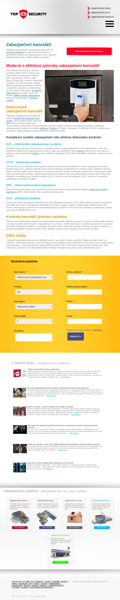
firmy (14, 583)
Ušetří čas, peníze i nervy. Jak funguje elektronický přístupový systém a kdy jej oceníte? (64, 444)
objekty (40, 582)
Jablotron (44, 128)
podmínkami (97, 330)
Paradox (53, 128)
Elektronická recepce (41, 587)
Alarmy (25, 587)
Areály (43, 585)
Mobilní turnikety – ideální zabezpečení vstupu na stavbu (50, 407)
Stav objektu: (19, 301)
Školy (37, 583)
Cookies (38, 596)
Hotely (35, 585)
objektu (35, 153)
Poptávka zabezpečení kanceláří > (89, 51)
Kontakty (103, 582)
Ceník (88, 582)
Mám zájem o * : (21, 272)
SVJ (31, 583)
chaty (48, 582)
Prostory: (18, 287)
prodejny (23, 583)
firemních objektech (15, 52)
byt (32, 582)
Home (75, 582)
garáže (55, 582)
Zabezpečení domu (101, 8)
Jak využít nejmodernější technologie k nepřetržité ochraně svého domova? (58, 388)
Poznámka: (19, 331)
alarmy (81, 151)
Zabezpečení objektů (102, 17)
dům (28, 582)
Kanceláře (17, 585)
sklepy (64, 582)
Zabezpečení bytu (100, 13)
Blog (95, 582)
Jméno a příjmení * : (75, 272)
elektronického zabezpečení (27, 95)
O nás (82, 582)
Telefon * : (70, 301)
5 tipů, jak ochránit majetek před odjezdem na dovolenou (50, 463)
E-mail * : (70, 316)
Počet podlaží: (20, 316)
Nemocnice (54, 583)
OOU (44, 596)
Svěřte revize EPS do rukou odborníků (43, 369)
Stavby (44, 583)
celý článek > (66, 377)
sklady (27, 585)
